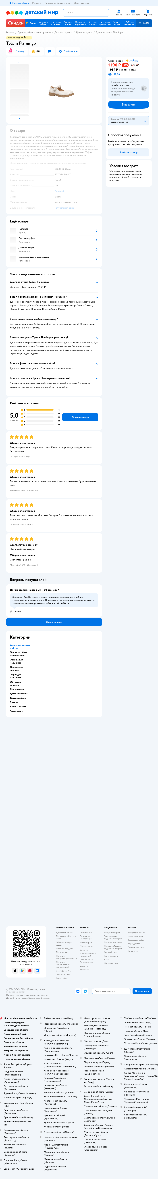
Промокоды (62, 952)
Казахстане (33, 998)
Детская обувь (62, 32)
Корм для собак (135, 943)
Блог (106, 959)
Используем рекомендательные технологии (27, 995)
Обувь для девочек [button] (15, 683)
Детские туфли (84, 32)
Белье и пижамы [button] (18, 706)
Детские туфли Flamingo (109, 32)
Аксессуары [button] (16, 710)
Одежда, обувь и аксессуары (33, 32)
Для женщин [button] (17, 689)
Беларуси (45, 998)
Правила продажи (64, 948)
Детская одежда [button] (18, 693)
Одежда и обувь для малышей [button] (18, 654)
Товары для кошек (136, 932)
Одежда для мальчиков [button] (16, 661)
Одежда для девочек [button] (16, 669)
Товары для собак (136, 940)
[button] (144, 23)
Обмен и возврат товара (64, 943)
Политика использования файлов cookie (63, 964)
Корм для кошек (135, 936)
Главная (10, 32)
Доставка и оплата (64, 932)
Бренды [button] (14, 702)
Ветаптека (132, 951)
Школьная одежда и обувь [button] (20, 646)
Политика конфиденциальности (66, 957)
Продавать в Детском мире (66, 937)
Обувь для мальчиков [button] (15, 676)
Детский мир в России (17, 998)
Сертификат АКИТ (65, 970)
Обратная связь (63, 974)
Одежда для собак (136, 947)
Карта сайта (61, 978)
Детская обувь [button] (18, 698)
